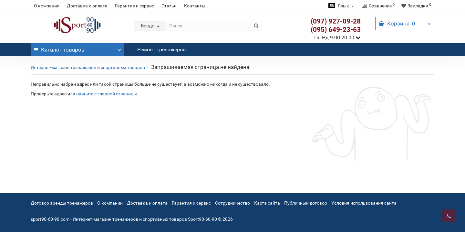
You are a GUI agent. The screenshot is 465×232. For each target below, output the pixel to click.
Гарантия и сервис (134, 5)
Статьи (169, 5)
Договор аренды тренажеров (62, 203)
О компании (46, 5)
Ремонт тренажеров (161, 49)
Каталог (77, 48)
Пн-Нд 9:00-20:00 (337, 37)
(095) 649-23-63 (336, 30)
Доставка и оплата (87, 5)
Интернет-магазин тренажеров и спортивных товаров (88, 67)
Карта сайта (267, 203)
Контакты (194, 5)
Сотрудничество (232, 203)
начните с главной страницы (106, 93)
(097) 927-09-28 (336, 21)
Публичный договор (305, 203)
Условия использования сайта (364, 203)
